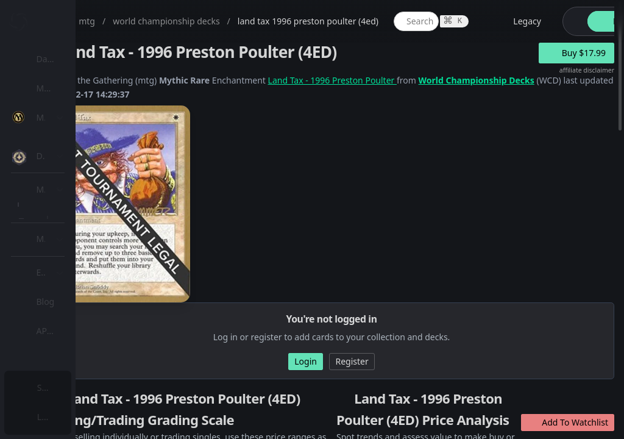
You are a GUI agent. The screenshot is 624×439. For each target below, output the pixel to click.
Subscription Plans (76, 387)
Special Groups (80, 205)
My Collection (66, 88)
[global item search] (535, 21)
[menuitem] (79, 59)
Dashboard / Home (78, 59)
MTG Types (72, 234)
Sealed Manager (83, 356)
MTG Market (75, 176)
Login (51, 417)
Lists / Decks (75, 326)
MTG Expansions (84, 146)
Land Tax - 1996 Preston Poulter (452, 80)
